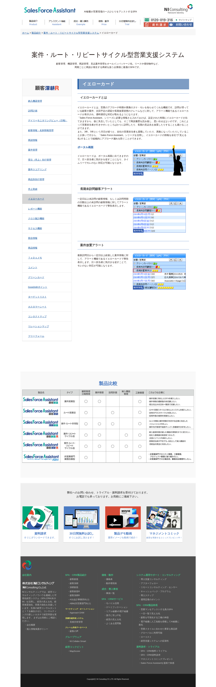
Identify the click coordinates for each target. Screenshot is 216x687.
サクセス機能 (35, 228)
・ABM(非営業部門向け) (79, 603)
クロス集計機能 (36, 218)
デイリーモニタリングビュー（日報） (47, 120)
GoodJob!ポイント (37, 287)
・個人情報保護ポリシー (36, 629)
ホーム (25, 33)
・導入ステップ (146, 595)
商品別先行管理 (36, 179)
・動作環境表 (110, 583)
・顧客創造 (73, 579)
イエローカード (36, 198)
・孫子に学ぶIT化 (112, 615)
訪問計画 (32, 110)
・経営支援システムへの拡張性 (154, 641)
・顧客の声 (73, 631)
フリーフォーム (36, 336)
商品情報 (32, 247)
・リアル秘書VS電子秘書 (116, 611)
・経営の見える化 (112, 619)
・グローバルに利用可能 (150, 633)
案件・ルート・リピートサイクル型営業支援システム (71, 33)
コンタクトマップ (37, 316)
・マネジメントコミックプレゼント (156, 659)
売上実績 (32, 189)
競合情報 (32, 238)
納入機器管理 (35, 101)
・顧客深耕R (74, 595)
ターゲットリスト (37, 296)
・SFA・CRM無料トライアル (153, 651)
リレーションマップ (38, 326)
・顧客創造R (74, 591)
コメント (32, 267)
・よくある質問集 (112, 623)
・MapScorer (74, 651)
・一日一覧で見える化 (149, 613)
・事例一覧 (109, 593)
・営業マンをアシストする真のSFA (156, 609)
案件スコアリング (37, 169)
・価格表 (108, 579)
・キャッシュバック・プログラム (155, 591)
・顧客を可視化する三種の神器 (154, 617)
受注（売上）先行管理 (39, 159)
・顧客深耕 (73, 583)
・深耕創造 (73, 587)
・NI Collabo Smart (77, 641)
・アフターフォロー (148, 583)
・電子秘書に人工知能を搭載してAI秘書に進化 (159, 623)
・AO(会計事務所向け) (78, 599)
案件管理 (32, 149)
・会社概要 (29, 625)
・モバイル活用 (111, 603)
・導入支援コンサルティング (153, 579)
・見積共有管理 (75, 622)
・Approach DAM (76, 612)
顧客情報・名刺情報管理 (41, 130)
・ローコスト (145, 637)
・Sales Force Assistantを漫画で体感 (156, 663)
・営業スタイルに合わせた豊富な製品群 (158, 629)
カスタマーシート (37, 306)
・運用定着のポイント (149, 599)
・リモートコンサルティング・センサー (158, 587)
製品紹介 (36, 33)
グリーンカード (36, 277)
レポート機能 (35, 208)
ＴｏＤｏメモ (35, 257)
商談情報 (32, 140)
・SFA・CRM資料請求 (149, 655)
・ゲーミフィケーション (116, 607)
